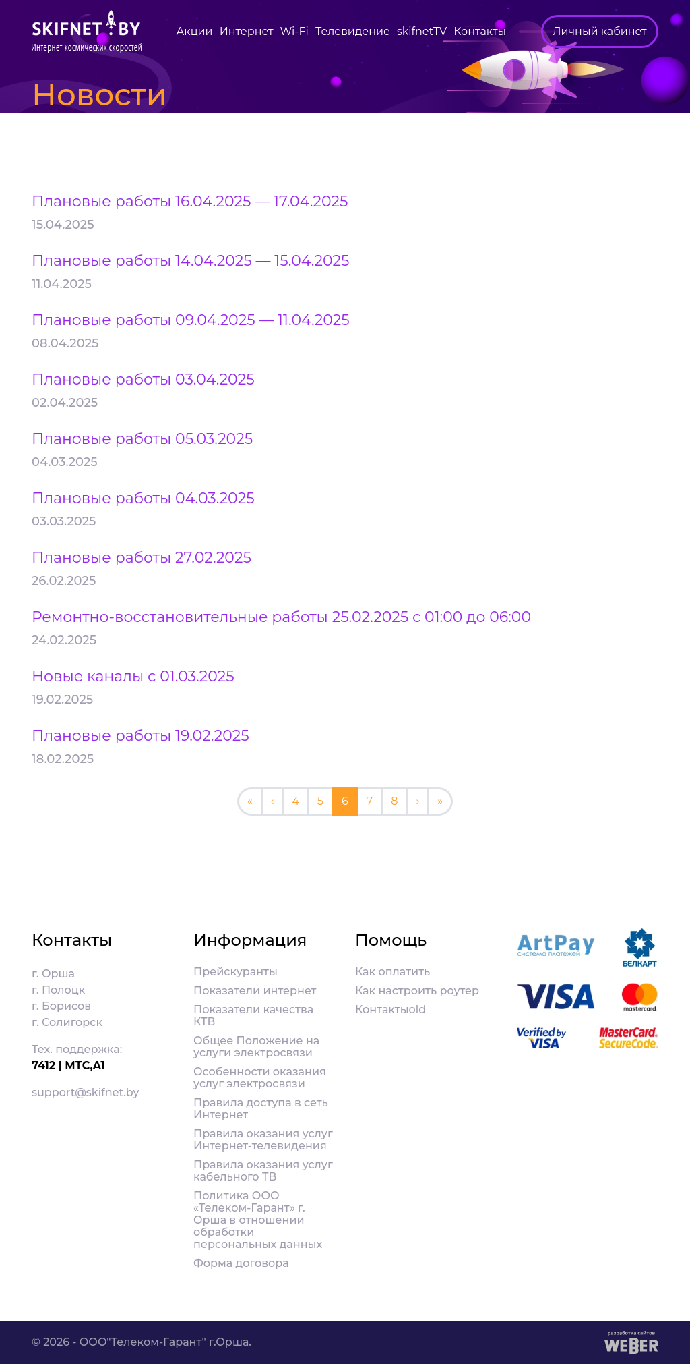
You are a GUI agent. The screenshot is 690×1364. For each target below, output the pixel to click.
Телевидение (352, 31)
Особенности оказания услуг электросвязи (259, 1078)
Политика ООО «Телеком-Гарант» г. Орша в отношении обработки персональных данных (257, 1220)
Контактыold (390, 1010)
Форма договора (241, 1263)
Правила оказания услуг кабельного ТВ (263, 1171)
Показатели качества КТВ (253, 1016)
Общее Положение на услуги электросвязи (256, 1047)
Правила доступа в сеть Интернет (260, 1109)
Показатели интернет (255, 991)
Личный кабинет (600, 31)
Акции (194, 31)
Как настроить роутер (417, 991)
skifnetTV (422, 31)
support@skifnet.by (85, 1092)
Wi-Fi (294, 31)
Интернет (247, 31)
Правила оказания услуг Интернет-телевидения (263, 1140)
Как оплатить (392, 972)
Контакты (479, 31)
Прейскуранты (235, 972)
